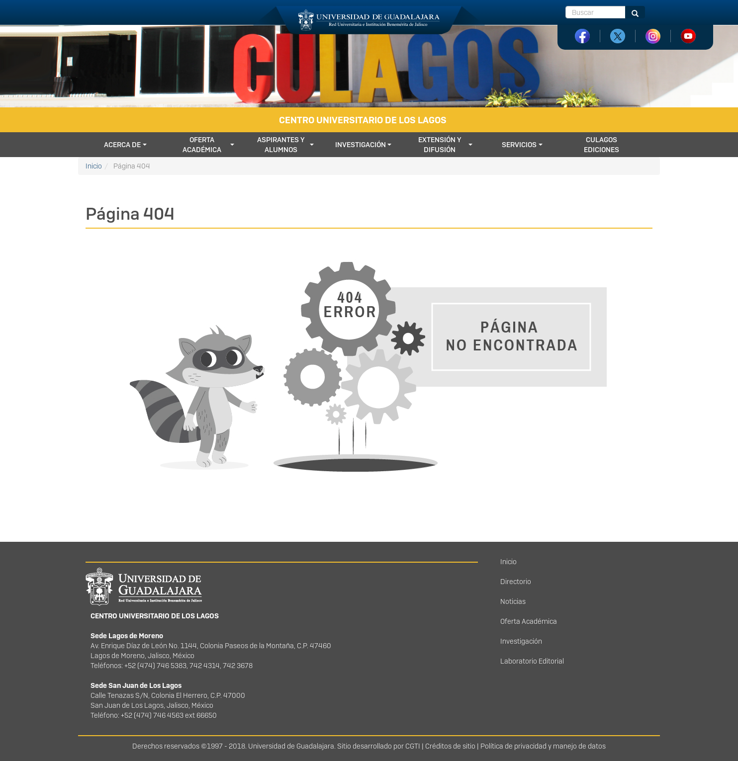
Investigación (360, 144)
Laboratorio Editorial (532, 661)
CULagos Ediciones (601, 144)
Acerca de (122, 144)
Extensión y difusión (439, 144)
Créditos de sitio (450, 746)
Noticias (513, 601)
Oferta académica (202, 144)
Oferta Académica (528, 621)
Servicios (519, 144)
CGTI (412, 746)
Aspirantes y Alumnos (281, 144)
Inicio (94, 166)
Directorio (515, 581)
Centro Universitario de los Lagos (363, 120)
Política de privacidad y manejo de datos (543, 746)
